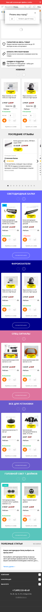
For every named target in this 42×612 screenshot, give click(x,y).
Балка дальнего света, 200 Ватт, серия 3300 (24, 142)
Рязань (15, 7)
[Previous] (4, 161)
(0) (18, 230)
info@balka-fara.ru (21, 597)
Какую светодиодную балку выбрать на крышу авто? (18, 551)
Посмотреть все (21, 255)
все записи (37, 544)
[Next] (24, 74)
